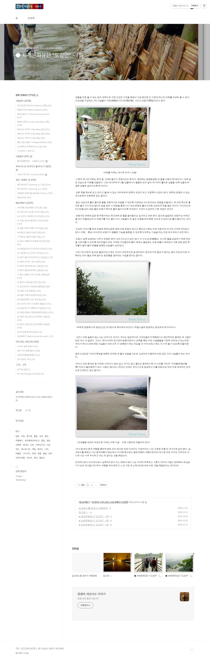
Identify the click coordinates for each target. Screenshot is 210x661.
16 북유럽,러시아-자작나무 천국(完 (34, 249)
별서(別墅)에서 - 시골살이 (32, 161)
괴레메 (18, 445)
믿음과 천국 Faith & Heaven (32, 110)
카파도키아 (40, 445)
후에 (34, 453)
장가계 (29, 436)
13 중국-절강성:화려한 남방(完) (32, 270)
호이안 (25, 445)
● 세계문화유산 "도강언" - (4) (94, 520)
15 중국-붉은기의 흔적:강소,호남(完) (35, 257)
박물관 (18, 453)
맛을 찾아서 (24, 197)
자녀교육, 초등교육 (27, 341)
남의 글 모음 (23, 369)
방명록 (31, 18)
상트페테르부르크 (32, 440)
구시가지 (26, 453)
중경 (43, 440)
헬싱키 (42, 458)
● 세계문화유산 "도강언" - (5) (94, 516)
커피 (23, 436)
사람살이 (23, 100)
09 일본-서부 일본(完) (29, 291)
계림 (34, 449)
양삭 (35, 458)
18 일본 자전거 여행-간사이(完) (32, 228)
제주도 (40, 449)
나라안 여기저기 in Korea (32, 174)
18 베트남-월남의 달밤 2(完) (31, 232)
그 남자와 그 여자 (25, 151)
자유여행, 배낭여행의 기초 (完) (32, 207)
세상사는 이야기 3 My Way (31, 138)
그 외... (21, 364)
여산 (17, 449)
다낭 (48, 445)
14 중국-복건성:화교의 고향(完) (32, 266)
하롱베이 (19, 440)
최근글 (19, 410)
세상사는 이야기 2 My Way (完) (33, 133)
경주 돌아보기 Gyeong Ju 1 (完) (34, 184)
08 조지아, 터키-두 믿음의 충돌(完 (34, 304)
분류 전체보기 (27, 95)
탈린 (46, 436)
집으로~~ (83, 512)
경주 (50, 453)
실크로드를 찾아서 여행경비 (93, 508)
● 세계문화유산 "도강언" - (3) (94, 524)
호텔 (39, 453)
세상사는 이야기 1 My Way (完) (33, 129)
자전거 (29, 458)
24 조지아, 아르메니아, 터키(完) (33, 216)
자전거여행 (20, 458)
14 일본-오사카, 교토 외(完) (31, 261)
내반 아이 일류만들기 (28, 350)
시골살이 (24, 156)
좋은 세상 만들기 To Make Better (34, 142)
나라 (46, 449)
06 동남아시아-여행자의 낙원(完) (34, 308)
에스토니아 (25, 449)
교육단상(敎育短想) (28, 355)
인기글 (28, 410)
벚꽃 (45, 453)
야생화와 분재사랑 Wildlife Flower (35, 193)
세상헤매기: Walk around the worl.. (35, 336)
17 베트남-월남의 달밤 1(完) (31, 237)
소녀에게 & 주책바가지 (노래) (32, 146)
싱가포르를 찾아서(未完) (29, 332)
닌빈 (32, 445)
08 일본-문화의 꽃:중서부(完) (32, 295)
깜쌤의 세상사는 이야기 (92, 594)
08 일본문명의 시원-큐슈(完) (31, 299)
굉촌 (48, 440)
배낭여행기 (84, 502)
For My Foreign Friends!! (30, 374)
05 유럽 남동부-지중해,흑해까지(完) (35, 312)
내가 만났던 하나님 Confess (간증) (34, 105)
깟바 (41, 436)
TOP (191, 650)
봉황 (35, 436)
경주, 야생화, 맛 (26, 180)
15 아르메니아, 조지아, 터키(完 (33, 253)
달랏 (17, 436)
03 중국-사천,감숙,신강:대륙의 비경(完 (110, 502)
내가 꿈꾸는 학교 (26, 359)
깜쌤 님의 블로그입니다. (88, 598)
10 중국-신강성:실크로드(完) (31, 282)
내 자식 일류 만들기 (27, 346)
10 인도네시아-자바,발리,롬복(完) (33, 286)
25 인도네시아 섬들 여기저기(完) (33, 212)
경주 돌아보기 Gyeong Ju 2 (32, 189)
